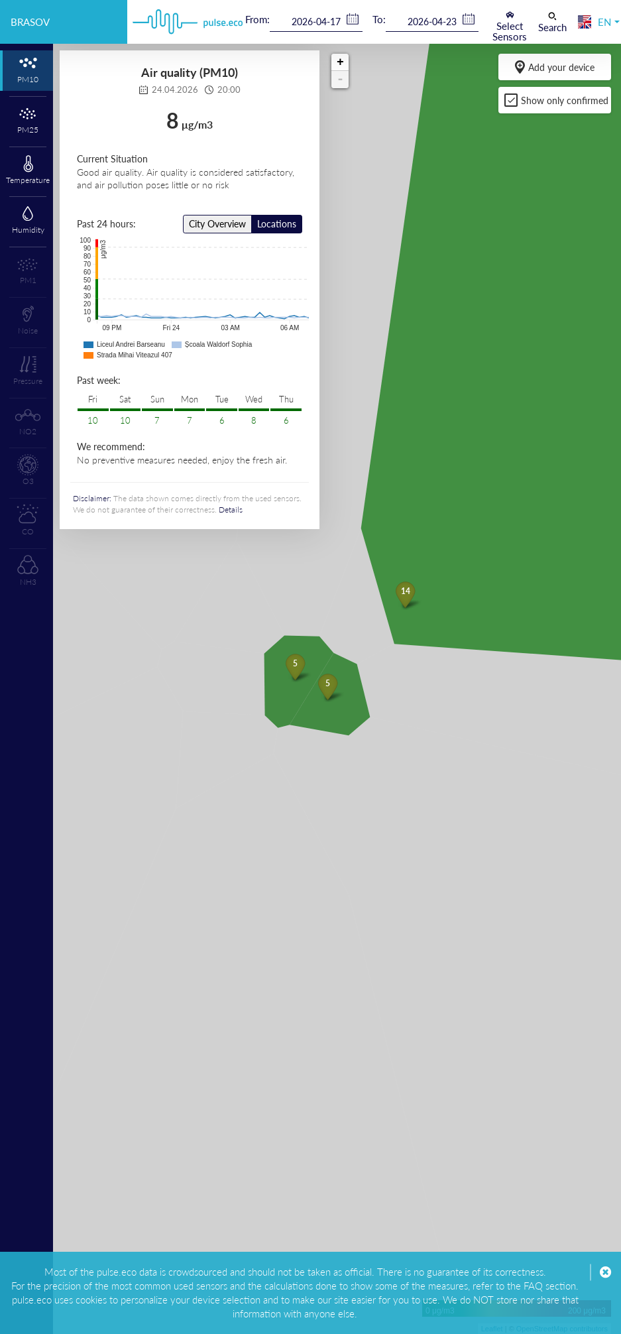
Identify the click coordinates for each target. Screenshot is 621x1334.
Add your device (554, 67)
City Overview (217, 223)
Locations (276, 223)
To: (379, 19)
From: (257, 19)
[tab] (26, 70)
